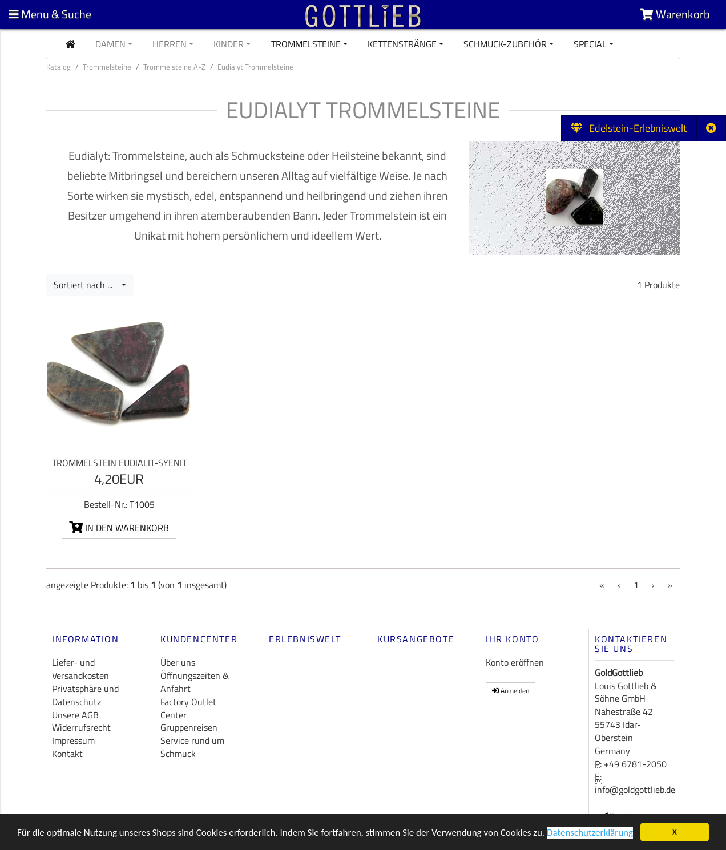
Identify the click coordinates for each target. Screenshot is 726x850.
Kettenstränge (402, 44)
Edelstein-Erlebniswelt (629, 128)
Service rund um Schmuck (192, 747)
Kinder (228, 44)
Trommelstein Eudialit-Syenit (119, 462)
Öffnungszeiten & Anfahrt (194, 682)
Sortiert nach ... (86, 285)
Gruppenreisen (188, 727)
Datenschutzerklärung (590, 833)
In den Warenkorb (119, 528)
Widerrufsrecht (81, 727)
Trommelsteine (306, 44)
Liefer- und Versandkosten (80, 668)
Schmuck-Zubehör (505, 44)
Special (590, 44)
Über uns (177, 662)
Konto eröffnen (515, 662)
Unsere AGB (75, 715)
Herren (169, 44)
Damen (110, 44)
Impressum (73, 740)
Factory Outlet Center (188, 708)
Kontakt (67, 753)
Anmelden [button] (510, 690)
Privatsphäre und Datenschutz (85, 695)
